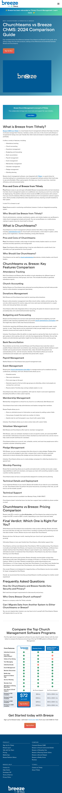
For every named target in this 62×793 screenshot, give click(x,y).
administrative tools (15, 231)
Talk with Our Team (8, 750)
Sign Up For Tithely (8, 745)
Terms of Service (8, 774)
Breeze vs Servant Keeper (39, 755)
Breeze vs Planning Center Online (42, 752)
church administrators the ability (20, 369)
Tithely (40, 176)
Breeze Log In (7, 747)
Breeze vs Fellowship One (39, 750)
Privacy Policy (7, 777)
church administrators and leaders (45, 320)
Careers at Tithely (37, 767)
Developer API (7, 772)
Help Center (6, 770)
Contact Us (6, 767)
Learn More (31, 115)
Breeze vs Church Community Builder (43, 747)
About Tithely (36, 770)
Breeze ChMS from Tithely (10, 131)
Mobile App (6, 755)
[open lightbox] (27, 76)
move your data (33, 719)
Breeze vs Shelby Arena (39, 757)
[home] (10, 3)
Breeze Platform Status (9, 757)
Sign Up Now (8, 51)
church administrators (27, 257)
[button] (58, 3)
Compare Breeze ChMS (39, 745)
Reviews (34, 759)
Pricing (5, 752)
